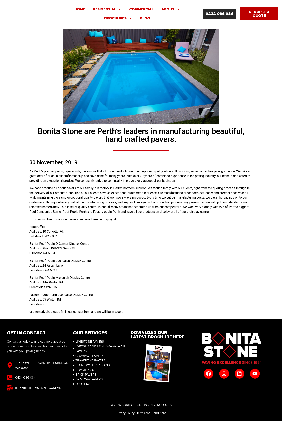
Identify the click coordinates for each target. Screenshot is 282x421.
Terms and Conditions (151, 413)
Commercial (141, 9)
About (170, 9)
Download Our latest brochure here (157, 335)
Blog (145, 18)
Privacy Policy (125, 413)
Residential (107, 9)
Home (79, 9)
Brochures (118, 18)
